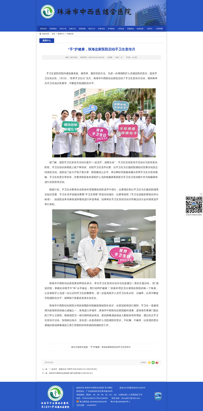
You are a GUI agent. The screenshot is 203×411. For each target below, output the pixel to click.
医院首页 (43, 29)
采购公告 (72, 29)
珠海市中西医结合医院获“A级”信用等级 (65, 373)
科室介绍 (63, 29)
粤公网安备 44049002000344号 (91, 402)
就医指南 (82, 29)
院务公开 (91, 29)
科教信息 (101, 29)
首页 (53, 34)
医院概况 (53, 29)
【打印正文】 (49, 362)
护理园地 (111, 29)
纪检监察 (140, 29)
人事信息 (120, 29)
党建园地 (130, 29)
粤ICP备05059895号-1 (120, 402)
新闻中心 (61, 34)
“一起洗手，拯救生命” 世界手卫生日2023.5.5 (67, 369)
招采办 (149, 29)
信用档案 (159, 29)
